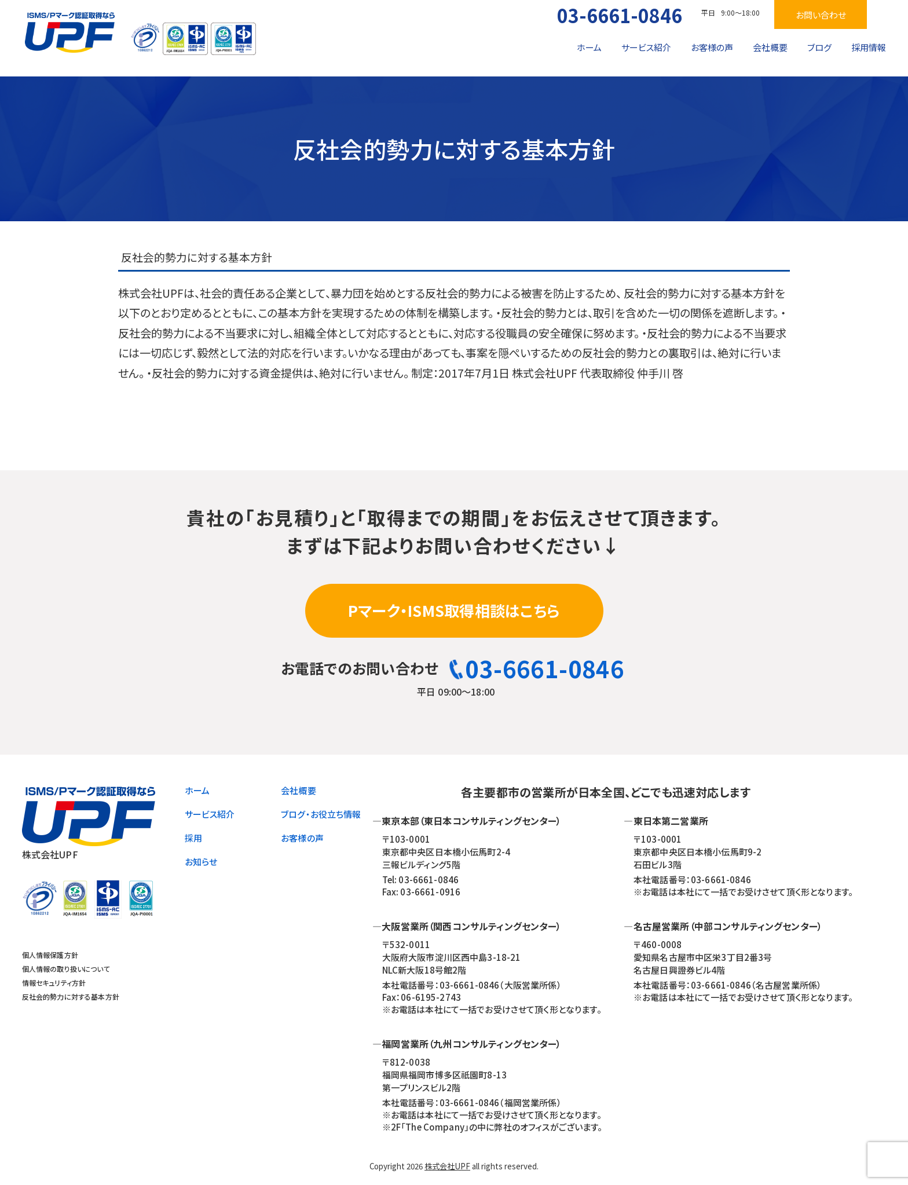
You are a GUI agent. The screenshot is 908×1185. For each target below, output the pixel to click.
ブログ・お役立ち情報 (321, 814)
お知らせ (201, 861)
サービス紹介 (646, 47)
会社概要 (770, 47)
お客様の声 (712, 47)
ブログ (819, 47)
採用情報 (868, 47)
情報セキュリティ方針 (54, 983)
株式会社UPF (447, 1166)
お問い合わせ (821, 15)
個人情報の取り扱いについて (66, 969)
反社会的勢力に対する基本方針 (70, 996)
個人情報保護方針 (50, 955)
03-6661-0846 (619, 15)
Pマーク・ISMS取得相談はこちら (454, 610)
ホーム (589, 47)
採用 (193, 838)
